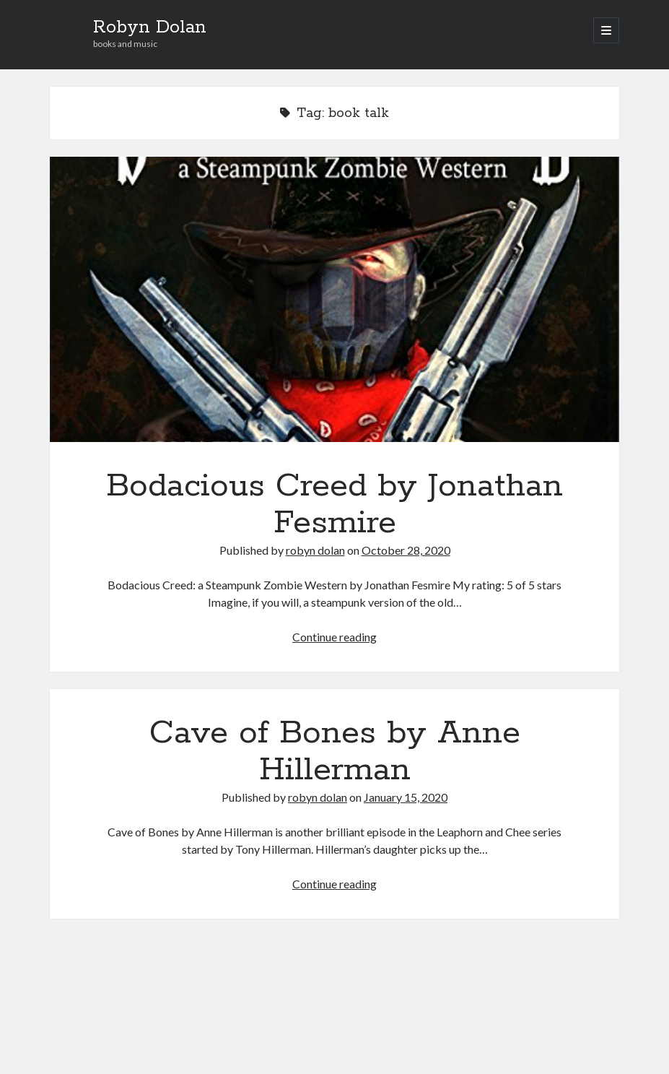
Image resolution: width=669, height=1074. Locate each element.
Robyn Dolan (149, 27)
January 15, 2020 (405, 797)
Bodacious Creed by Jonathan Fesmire (335, 299)
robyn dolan (315, 550)
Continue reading (334, 637)
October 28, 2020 (406, 550)
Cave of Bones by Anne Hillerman (334, 751)
